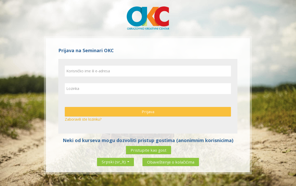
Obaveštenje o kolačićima (170, 162)
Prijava (148, 111)
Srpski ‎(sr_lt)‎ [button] (115, 160)
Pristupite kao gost (148, 150)
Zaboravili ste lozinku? (83, 119)
